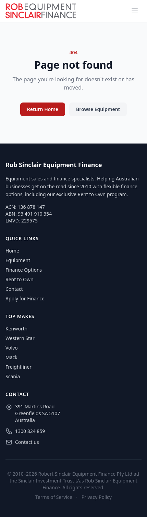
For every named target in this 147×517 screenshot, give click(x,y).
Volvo (11, 347)
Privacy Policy (97, 497)
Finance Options (23, 270)
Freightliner (18, 367)
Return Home (42, 109)
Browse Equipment (98, 109)
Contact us (27, 442)
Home (12, 250)
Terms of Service (53, 497)
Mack (11, 357)
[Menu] (135, 11)
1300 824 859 (30, 431)
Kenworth (16, 328)
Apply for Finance (25, 298)
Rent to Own (19, 279)
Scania (12, 376)
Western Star (20, 338)
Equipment (17, 260)
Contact (14, 289)
